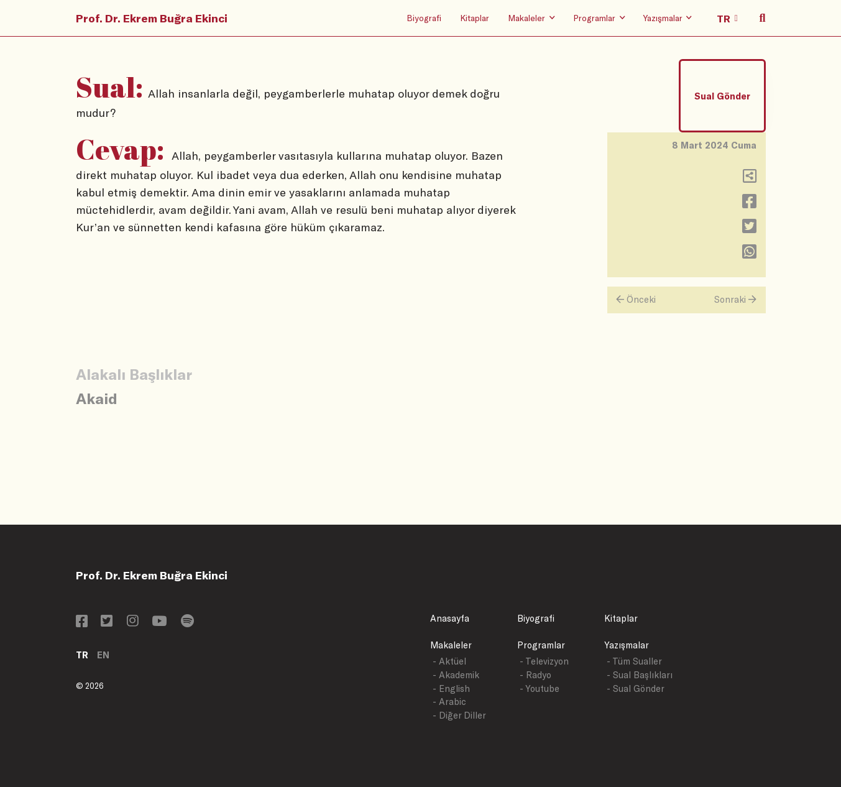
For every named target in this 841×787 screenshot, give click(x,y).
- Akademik (456, 675)
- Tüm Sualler (634, 661)
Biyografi (424, 17)
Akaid (96, 398)
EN (103, 655)
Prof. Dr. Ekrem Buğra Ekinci (151, 18)
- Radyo (535, 675)
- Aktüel (449, 661)
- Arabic (449, 701)
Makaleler (451, 645)
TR (82, 655)
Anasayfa (449, 618)
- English (451, 688)
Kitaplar (474, 17)
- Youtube (539, 688)
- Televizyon (544, 661)
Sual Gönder (722, 96)
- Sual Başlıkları (640, 675)
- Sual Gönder (635, 688)
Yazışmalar (626, 645)
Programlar (541, 645)
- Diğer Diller (459, 715)
